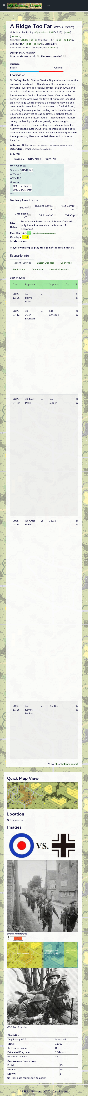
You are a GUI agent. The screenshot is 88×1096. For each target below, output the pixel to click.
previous (15, 36)
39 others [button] (51, 47)
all (56, 764)
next (67, 32)
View (51, 764)
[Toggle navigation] (47, 5)
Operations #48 (44, 32)
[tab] (22, 262)
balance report (69, 764)
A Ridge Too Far (28, 40)
